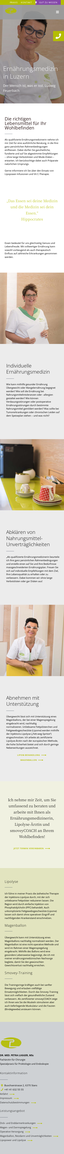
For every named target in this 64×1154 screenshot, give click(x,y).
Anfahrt (4, 1093)
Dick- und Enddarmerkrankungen (18, 1123)
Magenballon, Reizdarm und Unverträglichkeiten (26, 1135)
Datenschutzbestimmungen (14, 1102)
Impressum (6, 1098)
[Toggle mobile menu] (57, 12)
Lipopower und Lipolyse (13, 1140)
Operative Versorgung (12, 1131)
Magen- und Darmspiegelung (15, 1127)
